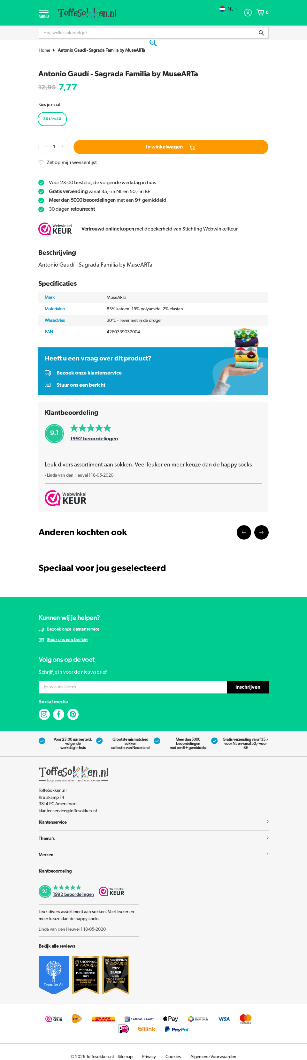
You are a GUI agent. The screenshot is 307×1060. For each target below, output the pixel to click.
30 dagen (72, 209)
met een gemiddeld (107, 200)
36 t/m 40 (52, 119)
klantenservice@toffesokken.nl (68, 811)
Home (44, 50)
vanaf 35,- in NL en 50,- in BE (99, 191)
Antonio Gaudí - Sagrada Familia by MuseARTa (101, 50)
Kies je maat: (50, 104)
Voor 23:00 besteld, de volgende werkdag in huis (102, 182)
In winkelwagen (171, 146)
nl (228, 9)
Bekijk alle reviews (57, 946)
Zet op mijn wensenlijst (72, 162)
